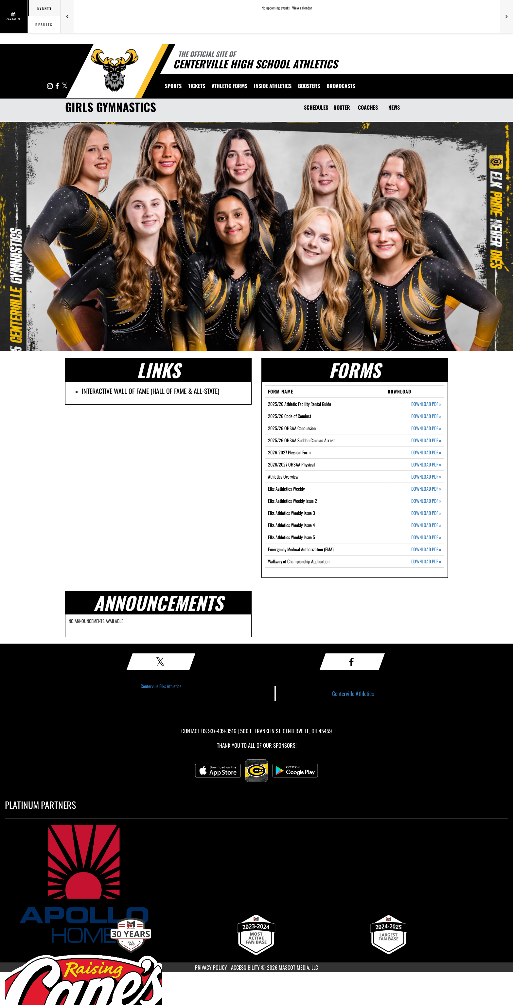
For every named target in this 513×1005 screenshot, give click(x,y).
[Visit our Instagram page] (50, 86)
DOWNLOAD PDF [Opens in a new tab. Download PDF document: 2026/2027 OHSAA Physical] (426, 464)
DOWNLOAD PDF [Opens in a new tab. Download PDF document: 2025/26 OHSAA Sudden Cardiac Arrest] (426, 440)
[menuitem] (340, 86)
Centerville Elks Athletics (161, 686)
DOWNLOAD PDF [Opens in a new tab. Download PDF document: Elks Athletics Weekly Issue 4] (426, 525)
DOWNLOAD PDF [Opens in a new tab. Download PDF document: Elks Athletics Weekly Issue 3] (426, 513)
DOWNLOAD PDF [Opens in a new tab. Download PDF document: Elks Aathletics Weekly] (426, 488)
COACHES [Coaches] (368, 107)
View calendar (302, 7)
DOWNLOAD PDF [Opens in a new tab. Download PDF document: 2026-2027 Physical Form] (426, 452)
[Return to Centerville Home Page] (114, 70)
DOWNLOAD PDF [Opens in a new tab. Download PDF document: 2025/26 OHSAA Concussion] (426, 428)
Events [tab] (44, 8)
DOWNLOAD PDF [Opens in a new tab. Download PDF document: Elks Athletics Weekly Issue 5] (426, 537)
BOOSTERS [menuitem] (309, 86)
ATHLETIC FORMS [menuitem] (229, 86)
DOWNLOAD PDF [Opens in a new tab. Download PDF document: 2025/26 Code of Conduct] (426, 416)
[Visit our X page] (65, 86)
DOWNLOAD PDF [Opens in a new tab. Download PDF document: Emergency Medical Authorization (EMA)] (426, 549)
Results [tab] (44, 24)
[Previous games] (67, 16)
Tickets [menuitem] (196, 86)
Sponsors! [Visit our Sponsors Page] (284, 745)
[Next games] (506, 16)
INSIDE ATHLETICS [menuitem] (273, 86)
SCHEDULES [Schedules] (316, 107)
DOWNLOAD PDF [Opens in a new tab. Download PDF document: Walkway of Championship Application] (426, 561)
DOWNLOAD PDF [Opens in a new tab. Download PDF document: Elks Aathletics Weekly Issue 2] (426, 501)
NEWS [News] (394, 107)
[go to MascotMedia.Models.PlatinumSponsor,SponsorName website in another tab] (256, 884)
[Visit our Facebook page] (57, 86)
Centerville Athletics (353, 693)
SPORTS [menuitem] (173, 86)
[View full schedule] (14, 16)
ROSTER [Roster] (341, 107)
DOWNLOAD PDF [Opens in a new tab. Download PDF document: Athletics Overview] (426, 476)
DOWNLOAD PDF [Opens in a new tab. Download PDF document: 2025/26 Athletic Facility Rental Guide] (426, 404)
